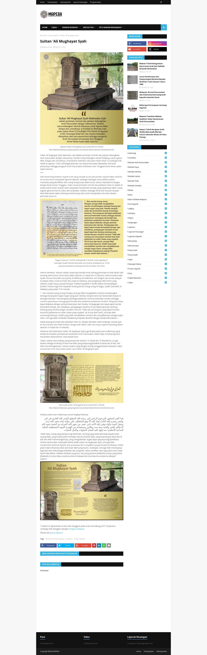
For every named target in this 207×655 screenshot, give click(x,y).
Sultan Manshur (147, 278)
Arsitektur (147, 158)
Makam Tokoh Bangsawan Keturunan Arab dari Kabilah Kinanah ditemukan (152, 66)
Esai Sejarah (147, 204)
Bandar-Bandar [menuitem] (69, 27)
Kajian (147, 218)
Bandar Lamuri (147, 176)
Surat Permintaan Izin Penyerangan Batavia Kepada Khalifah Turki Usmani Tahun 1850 (152, 80)
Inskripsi (69, 539)
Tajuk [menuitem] (54, 27)
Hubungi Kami (65, 2)
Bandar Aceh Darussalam (55, 539)
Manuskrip (147, 241)
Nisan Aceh (147, 250)
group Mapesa (56, 532)
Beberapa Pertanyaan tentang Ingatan (153, 106)
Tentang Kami (52, 2)
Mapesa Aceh (47, 47)
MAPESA (56, 651)
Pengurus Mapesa (76, 529)
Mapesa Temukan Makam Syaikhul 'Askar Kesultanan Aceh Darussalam (151, 119)
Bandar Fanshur (147, 171)
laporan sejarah (147, 236)
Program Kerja (95, 2)
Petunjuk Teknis (147, 264)
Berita (147, 190)
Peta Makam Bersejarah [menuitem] (110, 27)
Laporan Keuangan (80, 2)
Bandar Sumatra (147, 185)
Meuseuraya (147, 245)
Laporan (147, 227)
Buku (147, 195)
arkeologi (147, 153)
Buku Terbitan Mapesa (147, 199)
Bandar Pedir (147, 181)
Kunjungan (147, 222)
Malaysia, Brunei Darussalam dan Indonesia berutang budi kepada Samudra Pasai (152, 94)
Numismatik (147, 255)
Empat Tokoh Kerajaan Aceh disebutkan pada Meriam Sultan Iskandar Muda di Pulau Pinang (152, 133)
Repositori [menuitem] (88, 27)
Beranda (43, 35)
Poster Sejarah (53, 35)
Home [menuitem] (44, 27)
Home (42, 2)
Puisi (147, 273)
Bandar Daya (147, 167)
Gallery (147, 208)
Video (147, 282)
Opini (147, 259)
